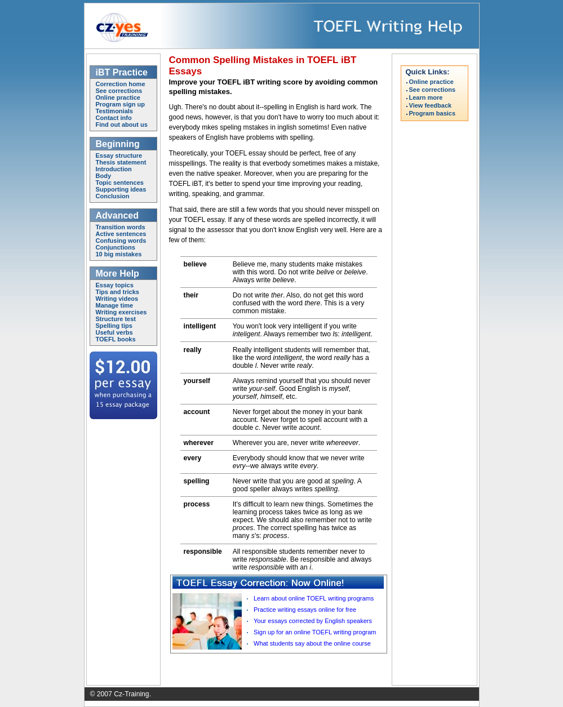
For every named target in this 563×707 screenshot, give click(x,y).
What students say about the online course (312, 643)
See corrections (119, 90)
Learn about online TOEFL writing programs (314, 598)
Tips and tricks (117, 291)
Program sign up (120, 104)
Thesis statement (121, 162)
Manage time (115, 305)
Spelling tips (114, 325)
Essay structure (119, 155)
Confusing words (121, 240)
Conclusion (113, 196)
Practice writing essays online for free (305, 609)
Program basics (432, 113)
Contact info (114, 117)
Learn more (426, 98)
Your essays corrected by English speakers (313, 620)
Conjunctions (115, 247)
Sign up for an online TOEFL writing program (315, 632)
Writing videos (117, 298)
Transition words (120, 227)
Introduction (114, 169)
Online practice (118, 97)
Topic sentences (120, 182)
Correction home (120, 84)
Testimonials (114, 111)
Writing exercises (121, 312)
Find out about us (122, 124)
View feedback (430, 106)
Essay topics (115, 285)
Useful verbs (114, 332)
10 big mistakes (119, 254)
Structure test (116, 318)
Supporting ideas (121, 189)
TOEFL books (116, 339)
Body (104, 175)
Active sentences (121, 233)
